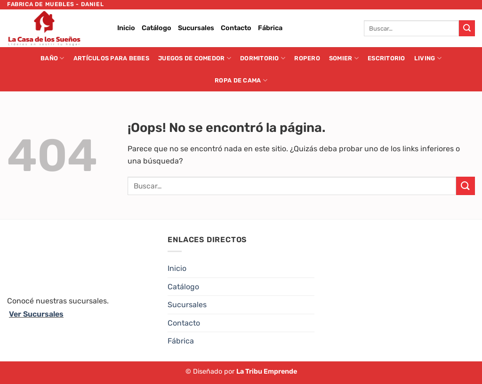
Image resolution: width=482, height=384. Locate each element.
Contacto (236, 28)
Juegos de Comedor (194, 58)
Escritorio (386, 58)
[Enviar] (467, 28)
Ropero (307, 58)
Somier (344, 58)
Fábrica (270, 28)
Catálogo (156, 28)
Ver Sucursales (36, 314)
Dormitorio (262, 58)
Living (428, 58)
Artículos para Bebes (111, 58)
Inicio (126, 28)
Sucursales (196, 28)
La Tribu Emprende (266, 372)
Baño (52, 58)
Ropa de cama (241, 80)
